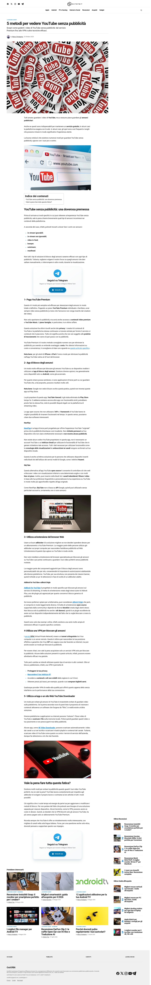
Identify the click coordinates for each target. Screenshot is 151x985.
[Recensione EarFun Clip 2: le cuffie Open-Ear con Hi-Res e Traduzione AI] (117, 849)
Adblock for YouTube (32, 588)
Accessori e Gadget (12, 19)
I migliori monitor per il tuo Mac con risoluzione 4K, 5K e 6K (133, 933)
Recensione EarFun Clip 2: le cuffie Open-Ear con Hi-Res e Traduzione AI (133, 850)
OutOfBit (11, 967)
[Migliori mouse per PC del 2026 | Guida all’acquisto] (117, 900)
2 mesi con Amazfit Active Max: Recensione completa (133, 873)
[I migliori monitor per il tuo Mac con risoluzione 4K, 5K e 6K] (117, 933)
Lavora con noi (129, 957)
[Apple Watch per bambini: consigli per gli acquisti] (117, 922)
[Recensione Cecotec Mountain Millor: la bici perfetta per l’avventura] (117, 839)
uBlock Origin (77, 602)
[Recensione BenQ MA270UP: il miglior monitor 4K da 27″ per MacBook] (117, 861)
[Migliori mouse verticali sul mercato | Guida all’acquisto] (117, 889)
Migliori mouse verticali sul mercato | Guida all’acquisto (133, 890)
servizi (29, 637)
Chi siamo (9, 957)
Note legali (20, 980)
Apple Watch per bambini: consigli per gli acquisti (133, 922)
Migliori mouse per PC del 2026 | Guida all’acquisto (132, 900)
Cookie (14, 980)
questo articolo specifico (79, 348)
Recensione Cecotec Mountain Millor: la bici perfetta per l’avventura (133, 839)
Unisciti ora (57, 290)
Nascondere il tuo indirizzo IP (39, 675)
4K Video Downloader (46, 728)
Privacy (9, 980)
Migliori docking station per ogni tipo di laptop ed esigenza (133, 911)
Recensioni (20, 892)
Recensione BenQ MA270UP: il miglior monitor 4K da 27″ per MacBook (132, 862)
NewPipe (27, 428)
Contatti (88, 957)
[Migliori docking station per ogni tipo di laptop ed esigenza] (117, 911)
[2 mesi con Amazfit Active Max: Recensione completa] (117, 873)
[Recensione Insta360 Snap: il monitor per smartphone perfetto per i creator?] (117, 827)
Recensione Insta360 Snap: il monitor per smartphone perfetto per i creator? (133, 828)
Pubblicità (49, 957)
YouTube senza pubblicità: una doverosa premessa (44, 199)
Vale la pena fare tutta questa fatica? (39, 202)
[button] (141, 10)
